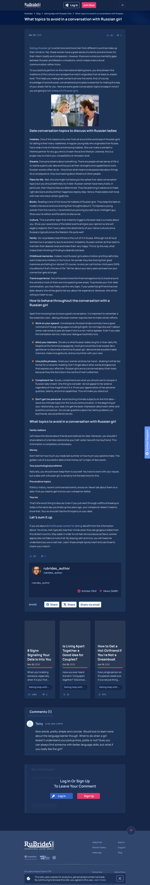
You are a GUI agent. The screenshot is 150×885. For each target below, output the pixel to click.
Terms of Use (97, 872)
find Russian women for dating (65, 525)
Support (122, 847)
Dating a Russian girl (40, 48)
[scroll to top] (131, 830)
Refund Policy (120, 872)
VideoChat (97, 842)
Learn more (100, 879)
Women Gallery (99, 847)
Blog (120, 852)
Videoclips (97, 852)
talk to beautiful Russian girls (62, 90)
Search (121, 842)
